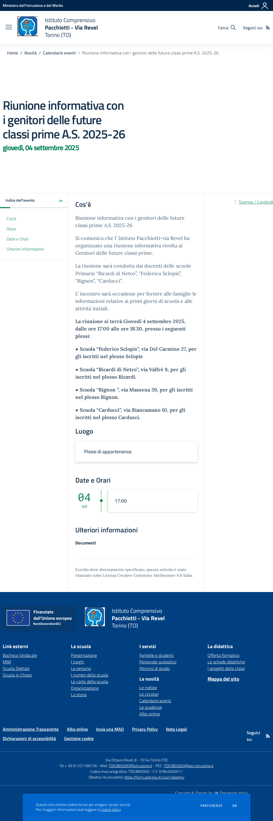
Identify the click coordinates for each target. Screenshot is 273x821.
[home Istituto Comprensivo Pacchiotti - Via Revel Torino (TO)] (58, 27)
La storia (79, 694)
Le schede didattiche (226, 661)
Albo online (149, 713)
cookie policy (111, 810)
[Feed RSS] (267, 27)
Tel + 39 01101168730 (78, 765)
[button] (34, 200)
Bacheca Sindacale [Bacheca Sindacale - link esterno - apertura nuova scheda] (20, 655)
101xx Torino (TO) (154, 760)
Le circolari (149, 694)
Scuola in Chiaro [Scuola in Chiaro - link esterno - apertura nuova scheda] (17, 675)
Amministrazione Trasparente (31, 729)
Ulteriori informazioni (25, 249)
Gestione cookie (79, 738)
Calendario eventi (59, 53)
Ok (234, 805)
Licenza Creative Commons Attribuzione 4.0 (142, 575)
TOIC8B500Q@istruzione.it (130, 765)
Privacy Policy (145, 729)
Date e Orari (17, 239)
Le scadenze (150, 707)
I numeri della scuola (89, 675)
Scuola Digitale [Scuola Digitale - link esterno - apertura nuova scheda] (16, 668)
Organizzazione (85, 688)
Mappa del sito (223, 679)
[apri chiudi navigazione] (8, 27)
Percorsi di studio (154, 668)
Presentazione (84, 655)
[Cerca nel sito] (226, 27)
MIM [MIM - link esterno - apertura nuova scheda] (7, 661)
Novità (30, 53)
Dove (11, 228)
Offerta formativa (223, 655)
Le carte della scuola (89, 681)
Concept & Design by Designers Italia (211, 793)
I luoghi (77, 661)
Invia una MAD (110, 729)
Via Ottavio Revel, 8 (121, 760)
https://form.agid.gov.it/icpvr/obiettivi (154, 777)
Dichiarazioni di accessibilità (29, 738)
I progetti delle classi (226, 668)
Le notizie (148, 687)
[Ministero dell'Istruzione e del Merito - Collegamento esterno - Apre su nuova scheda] (33, 5)
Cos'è (11, 218)
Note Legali (176, 729)
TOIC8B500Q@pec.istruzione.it (189, 765)
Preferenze (211, 805)
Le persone (81, 668)
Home (12, 53)
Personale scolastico (157, 661)
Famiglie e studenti (156, 655)
